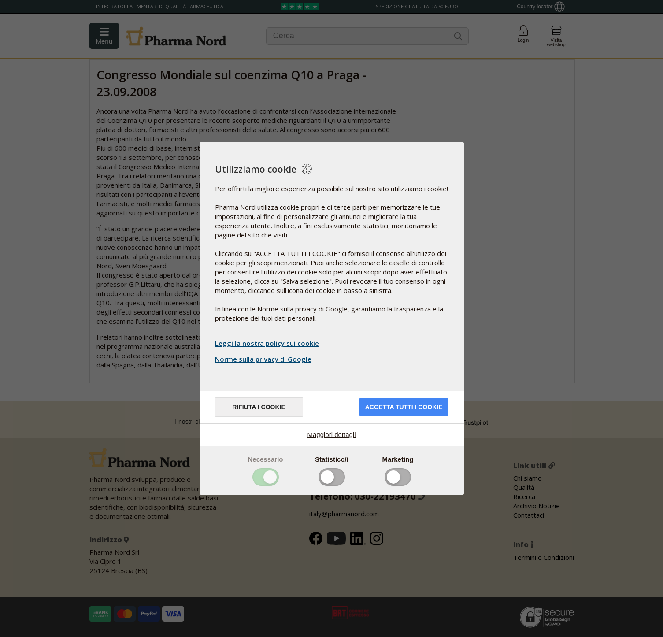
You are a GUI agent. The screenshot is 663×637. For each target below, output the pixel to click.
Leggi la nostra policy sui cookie (267, 343)
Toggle (265, 477)
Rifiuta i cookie (258, 407)
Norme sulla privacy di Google (264, 359)
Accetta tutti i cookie (404, 407)
